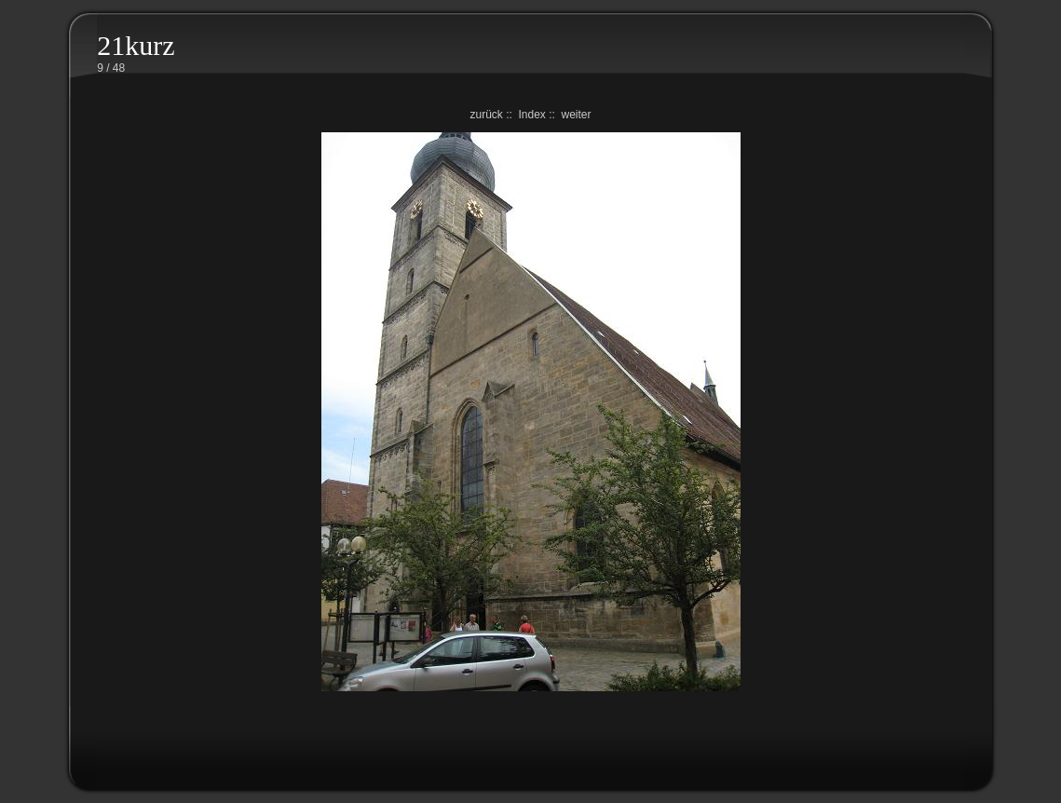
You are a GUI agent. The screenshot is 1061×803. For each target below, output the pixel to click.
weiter (577, 114)
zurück (485, 114)
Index (531, 114)
